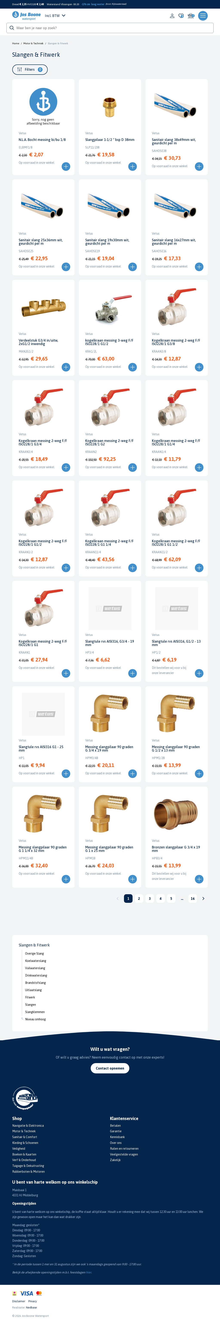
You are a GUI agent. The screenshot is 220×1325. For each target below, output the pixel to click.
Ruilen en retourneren (124, 1148)
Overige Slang (34, 953)
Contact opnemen (110, 1068)
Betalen (115, 1125)
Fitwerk (30, 997)
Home (15, 43)
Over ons (116, 1143)
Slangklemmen (35, 1012)
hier (88, 1272)
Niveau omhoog (35, 1019)
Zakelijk (115, 1160)
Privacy (32, 1301)
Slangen (30, 1004)
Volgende (203, 898)
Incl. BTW (55, 16)
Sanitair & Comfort (24, 1137)
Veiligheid (18, 1148)
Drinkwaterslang (36, 975)
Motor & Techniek (33, 43)
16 (193, 898)
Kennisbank (117, 1137)
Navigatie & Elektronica (28, 1125)
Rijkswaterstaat (119, 4)
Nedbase (31, 1307)
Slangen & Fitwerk (58, 43)
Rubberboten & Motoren (28, 1171)
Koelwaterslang (35, 961)
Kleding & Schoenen (25, 1143)
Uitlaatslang (33, 990)
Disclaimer (18, 1301)
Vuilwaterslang (35, 968)
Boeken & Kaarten (24, 1154)
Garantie (116, 1131)
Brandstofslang (35, 982)
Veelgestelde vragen (124, 1154)
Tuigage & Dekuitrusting (28, 1166)
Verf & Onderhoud (24, 1160)
